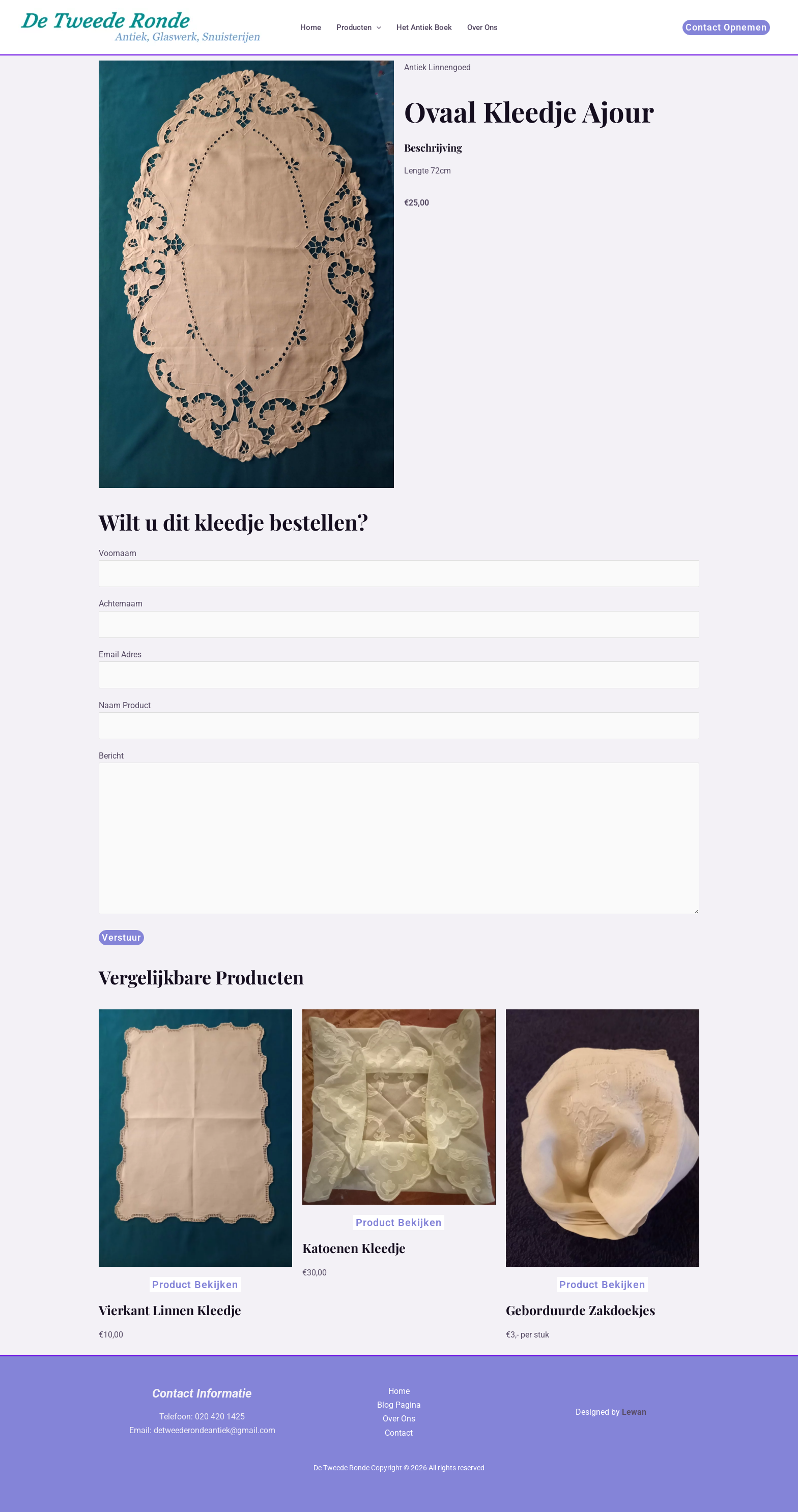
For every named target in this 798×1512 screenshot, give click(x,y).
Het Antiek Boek (424, 27)
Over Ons (482, 27)
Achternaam (399, 618)
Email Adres (399, 669)
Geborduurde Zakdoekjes (581, 1309)
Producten (358, 27)
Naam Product (399, 720)
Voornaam (399, 567)
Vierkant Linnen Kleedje (170, 1309)
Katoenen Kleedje (354, 1247)
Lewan (634, 1412)
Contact (399, 1433)
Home (310, 27)
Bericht (399, 834)
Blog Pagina (399, 1405)
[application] (376, 27)
